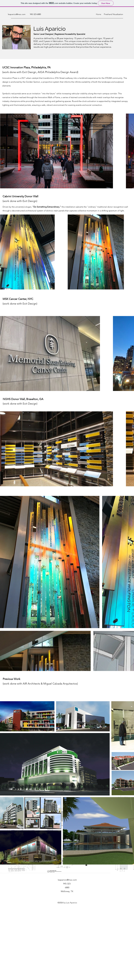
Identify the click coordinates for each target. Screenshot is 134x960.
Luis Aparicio (49, 28)
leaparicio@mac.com (16, 14)
